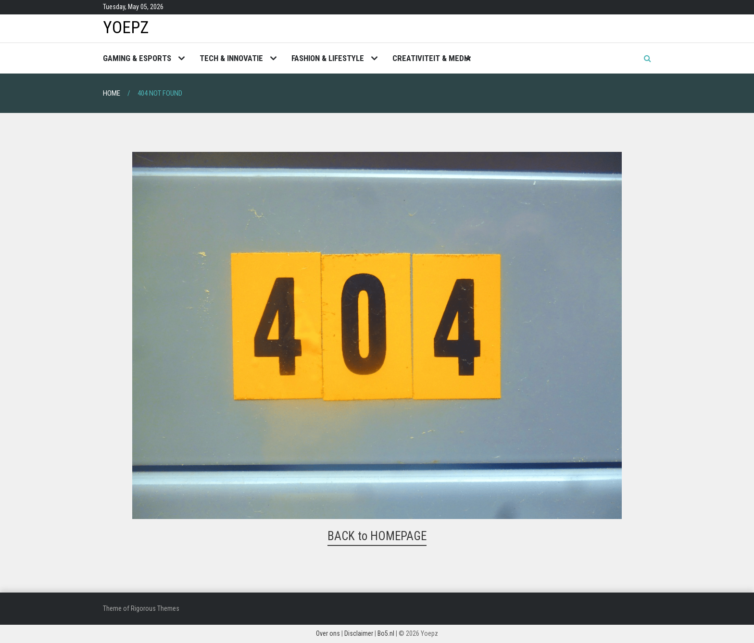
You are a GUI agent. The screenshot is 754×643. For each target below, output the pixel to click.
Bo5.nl (385, 633)
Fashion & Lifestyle (327, 58)
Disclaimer (358, 633)
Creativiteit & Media (431, 58)
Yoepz (126, 27)
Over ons (328, 633)
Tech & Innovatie (231, 58)
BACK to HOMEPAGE (377, 536)
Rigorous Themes (155, 608)
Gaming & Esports (137, 58)
